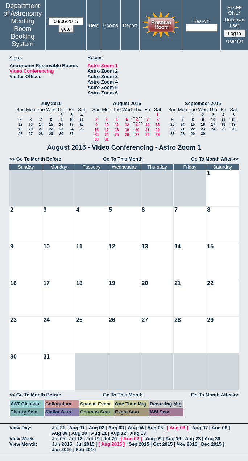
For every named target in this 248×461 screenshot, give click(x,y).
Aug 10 (79, 433)
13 (31, 124)
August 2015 (127, 103)
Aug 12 (118, 433)
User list (234, 41)
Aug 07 (200, 427)
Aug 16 (173, 438)
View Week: (22, 438)
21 (41, 129)
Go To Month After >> (215, 159)
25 (81, 129)
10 (71, 120)
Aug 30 (212, 438)
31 (71, 134)
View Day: (20, 427)
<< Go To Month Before (35, 159)
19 (20, 129)
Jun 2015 (62, 444)
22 (51, 129)
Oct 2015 (163, 444)
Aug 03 (116, 427)
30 (61, 134)
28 (41, 134)
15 (51, 124)
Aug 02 (96, 427)
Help (94, 25)
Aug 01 (76, 427)
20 (31, 129)
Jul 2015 (85, 444)
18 (81, 124)
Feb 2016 (86, 449)
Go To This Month (123, 159)
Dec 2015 (211, 444)
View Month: (23, 444)
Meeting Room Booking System (22, 32)
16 (61, 124)
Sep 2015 (139, 444)
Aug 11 (99, 433)
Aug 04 (135, 427)
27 (31, 134)
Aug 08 (219, 427)
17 (71, 124)
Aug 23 (193, 438)
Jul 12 (75, 438)
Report (130, 25)
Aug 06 (177, 427)
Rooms (110, 25)
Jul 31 (58, 427)
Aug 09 (59, 433)
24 (71, 129)
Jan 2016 (62, 449)
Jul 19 (93, 438)
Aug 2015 (111, 444)
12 (20, 124)
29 (51, 134)
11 (81, 120)
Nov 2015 (187, 444)
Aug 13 (138, 433)
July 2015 (51, 103)
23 (61, 129)
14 (41, 124)
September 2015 (203, 103)
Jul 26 (110, 438)
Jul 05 (58, 438)
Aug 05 (155, 427)
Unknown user (234, 22)
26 (20, 134)
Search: (201, 21)
